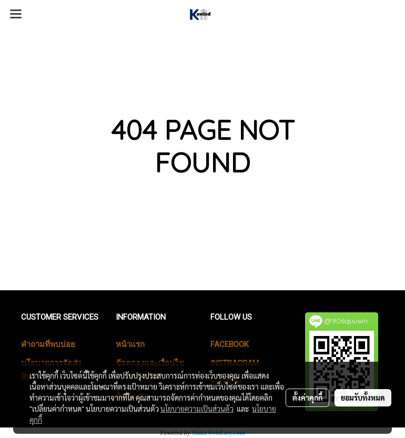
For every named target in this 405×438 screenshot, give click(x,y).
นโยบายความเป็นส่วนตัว (197, 408)
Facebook (229, 344)
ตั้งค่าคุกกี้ (307, 397)
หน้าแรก (130, 344)
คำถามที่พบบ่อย (48, 344)
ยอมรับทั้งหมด (363, 397)
